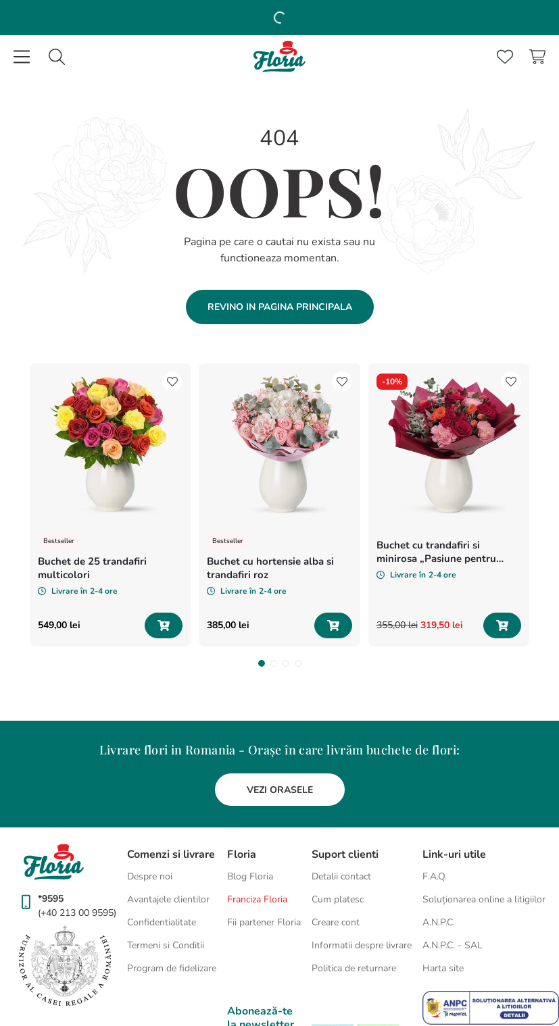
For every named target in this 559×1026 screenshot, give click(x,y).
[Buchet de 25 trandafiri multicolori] (153, 432)
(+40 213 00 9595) (77, 875)
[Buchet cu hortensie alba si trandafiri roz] (407, 432)
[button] (255, 626)
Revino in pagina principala (280, 199)
